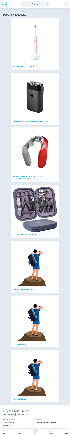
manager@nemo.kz (14, 414)
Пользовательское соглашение (46, 422)
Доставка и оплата (9, 422)
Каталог (11, 11)
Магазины (6, 425)
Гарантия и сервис (9, 420)
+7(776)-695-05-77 (15, 411)
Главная (4, 11)
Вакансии (38, 420)
